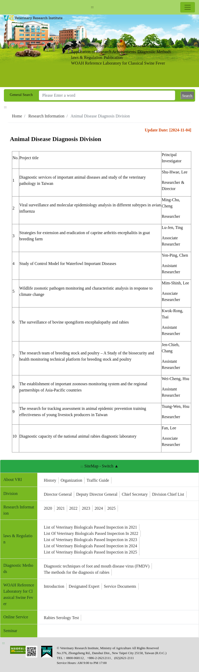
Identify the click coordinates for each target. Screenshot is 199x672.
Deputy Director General (96, 494)
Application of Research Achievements (103, 52)
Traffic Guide (98, 480)
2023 (86, 508)
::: (92, 7)
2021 (60, 508)
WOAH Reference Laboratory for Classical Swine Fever (118, 63)
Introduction (54, 586)
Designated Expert (84, 586)
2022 (73, 508)
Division (78, 46)
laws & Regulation (86, 57)
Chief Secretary (135, 494)
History (50, 480)
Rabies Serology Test (61, 617)
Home (17, 116)
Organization (71, 480)
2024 (99, 508)
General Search (21, 95)
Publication (113, 57)
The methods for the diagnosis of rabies (76, 572)
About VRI (122, 46)
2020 (48, 508)
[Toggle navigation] (187, 7)
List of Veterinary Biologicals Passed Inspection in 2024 (90, 546)
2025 (111, 508)
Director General (58, 494)
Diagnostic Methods (154, 52)
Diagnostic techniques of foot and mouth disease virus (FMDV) (97, 566)
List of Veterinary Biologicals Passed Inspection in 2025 (90, 552)
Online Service (99, 46)
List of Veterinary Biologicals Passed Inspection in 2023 (90, 539)
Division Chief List (168, 494)
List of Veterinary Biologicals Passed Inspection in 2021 (90, 527)
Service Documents (120, 586)
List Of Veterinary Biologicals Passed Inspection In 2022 (91, 533)
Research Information (151, 46)
